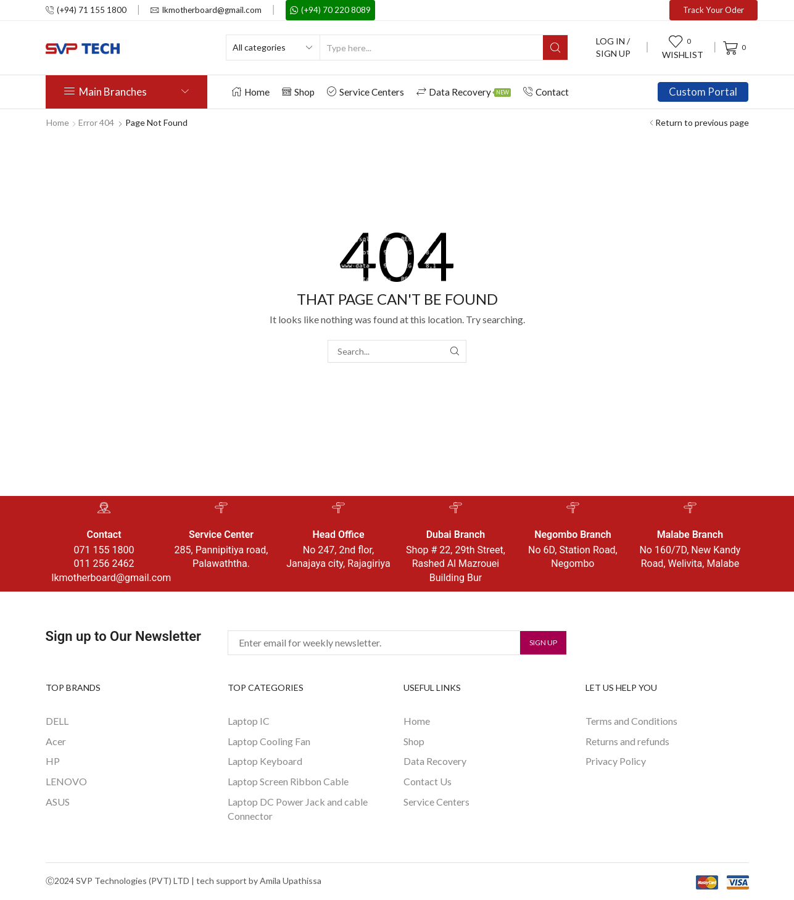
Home (251, 91)
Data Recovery (463, 91)
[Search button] (555, 47)
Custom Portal (703, 91)
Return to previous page (702, 122)
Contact (546, 91)
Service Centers (365, 91)
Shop (298, 91)
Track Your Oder (713, 10)
